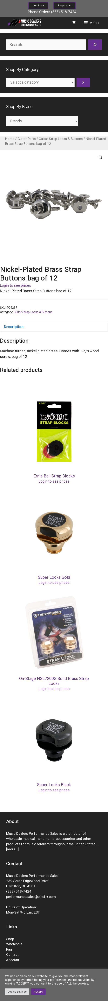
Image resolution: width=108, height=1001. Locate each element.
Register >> (64, 5)
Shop (10, 939)
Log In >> (38, 5)
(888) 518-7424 (63, 12)
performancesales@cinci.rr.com (31, 897)
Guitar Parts (27, 139)
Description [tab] (13, 327)
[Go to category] (83, 82)
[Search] (95, 44)
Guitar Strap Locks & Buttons (61, 139)
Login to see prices (15, 285)
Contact (12, 954)
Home (9, 139)
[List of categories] (40, 82)
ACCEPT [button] (38, 991)
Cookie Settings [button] (17, 991)
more (11, 849)
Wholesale (14, 944)
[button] (100, 157)
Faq (9, 949)
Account (12, 960)
